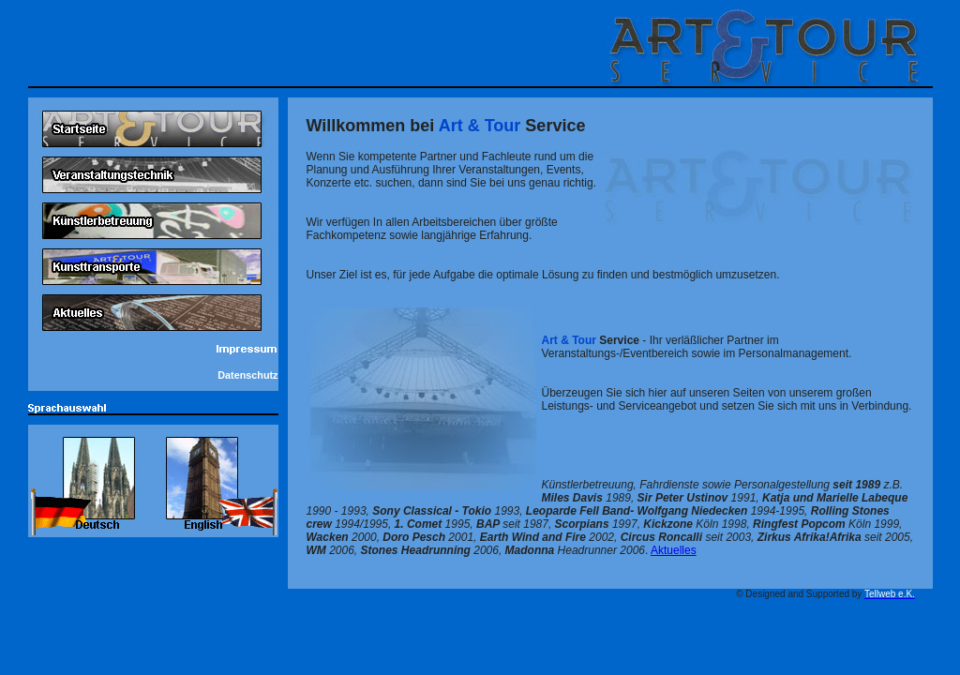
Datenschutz (248, 375)
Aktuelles (674, 550)
